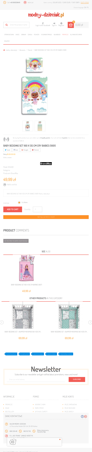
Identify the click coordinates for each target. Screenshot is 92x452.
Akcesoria (22, 50)
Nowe (7, 408)
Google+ (25, 150)
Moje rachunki (70, 408)
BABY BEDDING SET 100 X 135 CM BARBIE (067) (26, 285)
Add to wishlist (12, 184)
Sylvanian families (46, 34)
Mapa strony (39, 408)
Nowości (6, 41)
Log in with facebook (43, 23)
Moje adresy (69, 412)
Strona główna (9, 34)
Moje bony (68, 419)
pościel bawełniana (11, 354)
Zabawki (23, 34)
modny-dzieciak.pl (10, 50)
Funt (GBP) (76, 2)
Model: (5, 167)
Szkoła (30, 34)
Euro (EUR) (67, 2)
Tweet (7, 150)
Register (61, 24)
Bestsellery (9, 412)
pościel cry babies (52, 354)
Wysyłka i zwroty (41, 412)
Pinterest (35, 150)
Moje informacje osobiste (74, 415)
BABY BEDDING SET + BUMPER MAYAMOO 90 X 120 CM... (23, 332)
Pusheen (36, 34)
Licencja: (6, 203)
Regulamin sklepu (41, 419)
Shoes (17, 34)
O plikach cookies (11, 419)
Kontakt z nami (40, 404)
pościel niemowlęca (38, 354)
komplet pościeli (25, 354)
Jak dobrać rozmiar (42, 415)
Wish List (30, 2)
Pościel (30, 50)
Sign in (54, 24)
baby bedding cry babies (66, 354)
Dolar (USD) (57, 2)
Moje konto (68, 396)
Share (16, 150)
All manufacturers (76, 34)
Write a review (7, 157)
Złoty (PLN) (85, 2)
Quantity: (27, 209)
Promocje (65, 34)
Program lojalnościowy (14, 415)
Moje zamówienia (71, 404)
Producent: (7, 173)
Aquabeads (57, 34)
